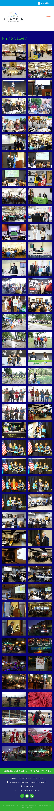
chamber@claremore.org (29, 790)
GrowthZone (28, 808)
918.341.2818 (29, 786)
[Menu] (44, 3)
